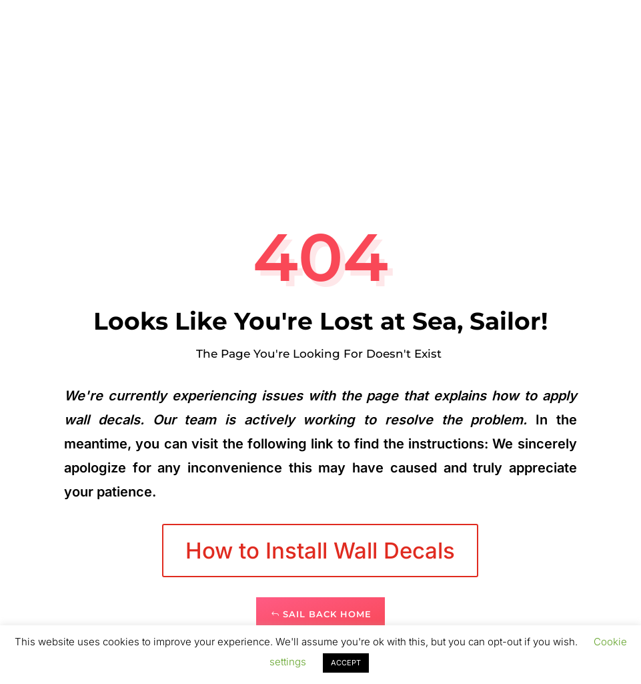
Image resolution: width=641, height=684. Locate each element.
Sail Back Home (327, 614)
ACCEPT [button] (346, 662)
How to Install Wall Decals (320, 550)
